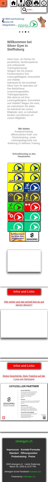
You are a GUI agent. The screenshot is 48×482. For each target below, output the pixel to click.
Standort (14, 453)
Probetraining (18, 456)
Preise (31, 456)
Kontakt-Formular (30, 449)
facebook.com (35, 472)
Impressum (13, 449)
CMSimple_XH (29, 477)
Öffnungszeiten (29, 453)
